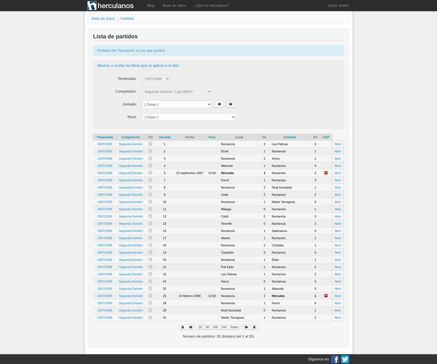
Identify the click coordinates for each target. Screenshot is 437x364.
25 (200, 327)
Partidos (127, 18)
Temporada (105, 137)
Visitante (289, 137)
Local (239, 137)
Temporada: (127, 78)
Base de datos (174, 5)
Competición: (126, 91)
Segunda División (131, 144)
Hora (212, 137)
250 (224, 327)
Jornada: (129, 104)
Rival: (132, 117)
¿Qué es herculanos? (212, 5)
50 (207, 327)
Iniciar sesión (338, 5)
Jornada (165, 137)
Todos (234, 327)
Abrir (338, 144)
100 (215, 327)
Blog (151, 5)
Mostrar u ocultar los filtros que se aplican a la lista (138, 65)
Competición (131, 137)
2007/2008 (105, 144)
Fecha (189, 137)
